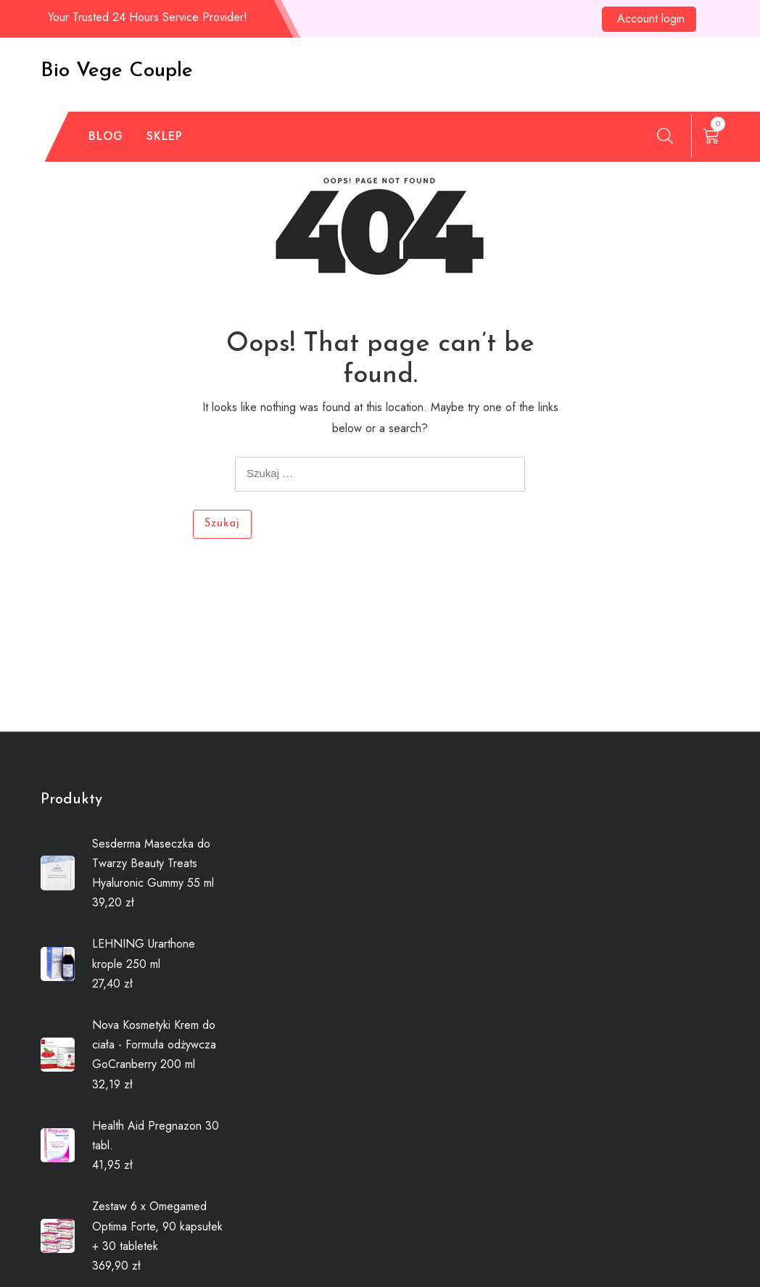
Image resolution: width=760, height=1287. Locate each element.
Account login (651, 18)
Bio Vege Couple (117, 71)
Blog (105, 136)
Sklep (164, 136)
